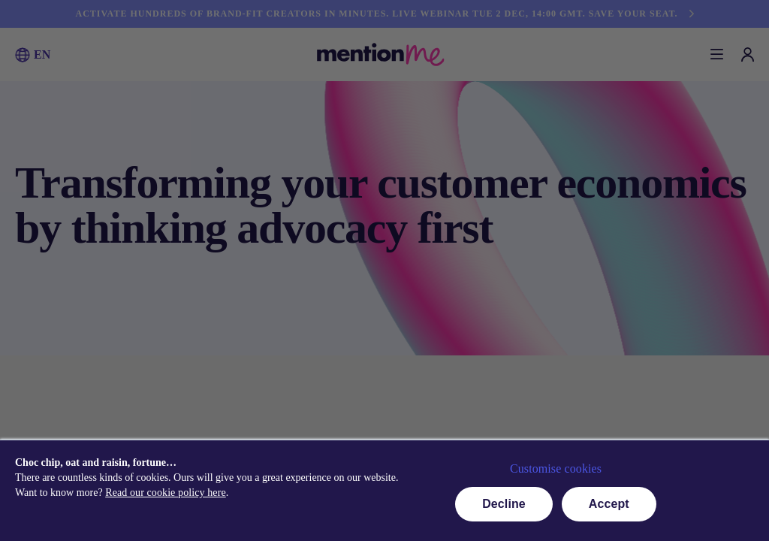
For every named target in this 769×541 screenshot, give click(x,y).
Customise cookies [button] (556, 468)
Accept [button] (609, 503)
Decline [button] (504, 503)
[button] (22, 54)
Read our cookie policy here (165, 492)
